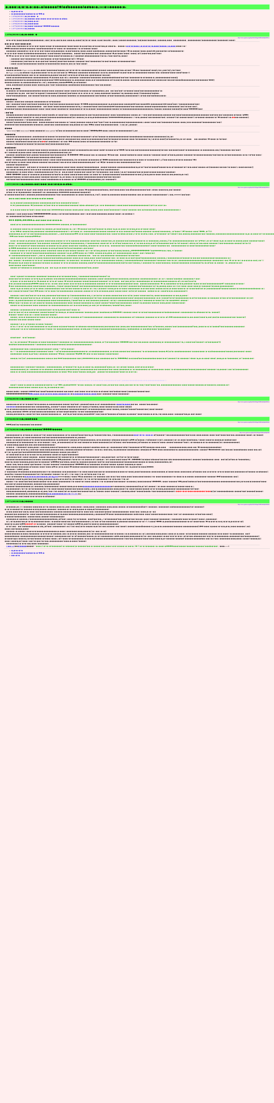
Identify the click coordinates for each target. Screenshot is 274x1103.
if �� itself (10, 546)
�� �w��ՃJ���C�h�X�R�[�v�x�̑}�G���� (31, 198)
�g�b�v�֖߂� (17, 11)
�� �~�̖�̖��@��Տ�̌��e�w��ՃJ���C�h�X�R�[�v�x (35, 220)
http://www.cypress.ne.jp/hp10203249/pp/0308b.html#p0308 (254, 432)
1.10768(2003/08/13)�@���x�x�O (25, 21)
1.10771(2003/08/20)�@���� (23, 28)
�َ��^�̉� (9, 113)
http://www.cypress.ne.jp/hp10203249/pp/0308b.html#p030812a (253, 187)
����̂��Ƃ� (11, 99)
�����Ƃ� (10, 134)
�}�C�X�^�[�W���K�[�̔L (18, 44)
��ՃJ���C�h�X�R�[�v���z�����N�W (50, 394)
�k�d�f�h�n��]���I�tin (41, 477)
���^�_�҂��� (12, 88)
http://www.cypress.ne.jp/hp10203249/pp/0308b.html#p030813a (253, 402)
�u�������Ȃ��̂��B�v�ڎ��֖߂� (27, 14)
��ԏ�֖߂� (15, 555)
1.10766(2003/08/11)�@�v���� (24, 16)
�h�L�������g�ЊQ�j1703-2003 (62, 494)
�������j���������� (97, 486)
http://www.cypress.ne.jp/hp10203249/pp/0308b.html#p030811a (253, 37)
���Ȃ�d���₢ (124, 404)
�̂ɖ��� (8, 128)
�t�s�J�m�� (11, 68)
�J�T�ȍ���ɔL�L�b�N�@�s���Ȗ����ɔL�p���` (151, 46)
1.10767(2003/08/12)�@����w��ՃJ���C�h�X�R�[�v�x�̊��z (39, 19)
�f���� (22, 546)
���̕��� (11, 407)
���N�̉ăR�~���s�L (143, 435)
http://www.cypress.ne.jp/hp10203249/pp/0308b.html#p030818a (253, 422)
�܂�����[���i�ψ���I (85, 394)
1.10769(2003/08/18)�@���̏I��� (25, 24)
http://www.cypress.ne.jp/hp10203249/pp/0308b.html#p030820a (253, 504)
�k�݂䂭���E (10, 148)
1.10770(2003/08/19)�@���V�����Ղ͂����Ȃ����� (35, 26)
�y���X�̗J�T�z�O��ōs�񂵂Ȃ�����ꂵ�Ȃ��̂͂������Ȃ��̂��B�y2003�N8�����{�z (65, 7)
